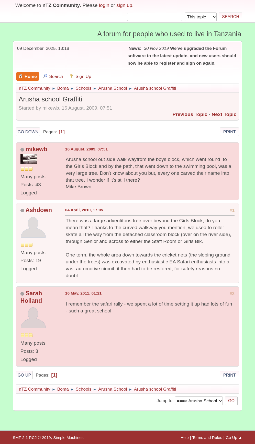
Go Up (24, 375)
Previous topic (189, 114)
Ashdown (38, 210)
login (104, 5)
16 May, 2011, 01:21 (83, 293)
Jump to (164, 400)
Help (185, 437)
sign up (124, 5)
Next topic (224, 114)
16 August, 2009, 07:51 (86, 149)
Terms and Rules (207, 437)
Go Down (28, 132)
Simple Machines (68, 437)
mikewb (36, 149)
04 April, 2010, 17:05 (84, 210)
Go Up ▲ (234, 437)
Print (229, 132)
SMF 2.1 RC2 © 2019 (32, 437)
